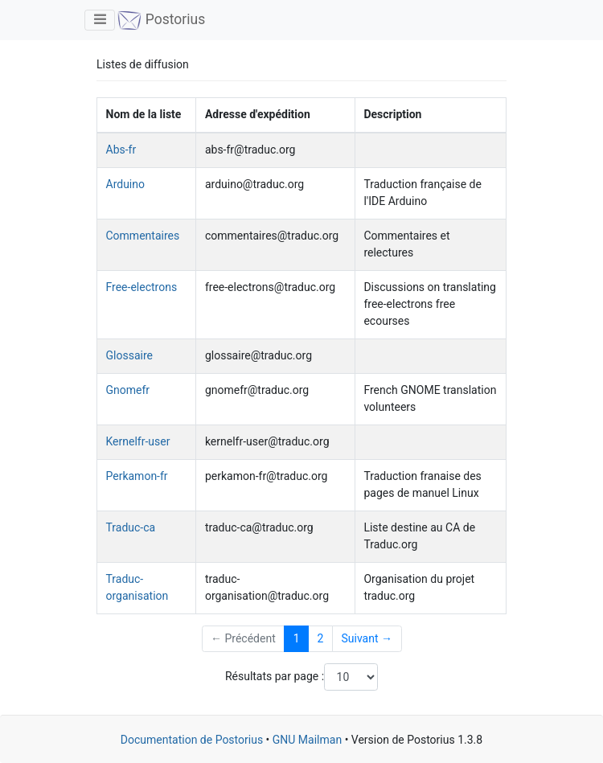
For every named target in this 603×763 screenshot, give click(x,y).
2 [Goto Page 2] (321, 638)
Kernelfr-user (138, 441)
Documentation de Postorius (192, 739)
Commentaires (143, 235)
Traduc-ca (131, 527)
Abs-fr (121, 149)
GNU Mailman (307, 739)
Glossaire (129, 355)
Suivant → (366, 638)
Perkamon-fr (137, 476)
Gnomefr (128, 390)
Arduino (125, 184)
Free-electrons (142, 287)
